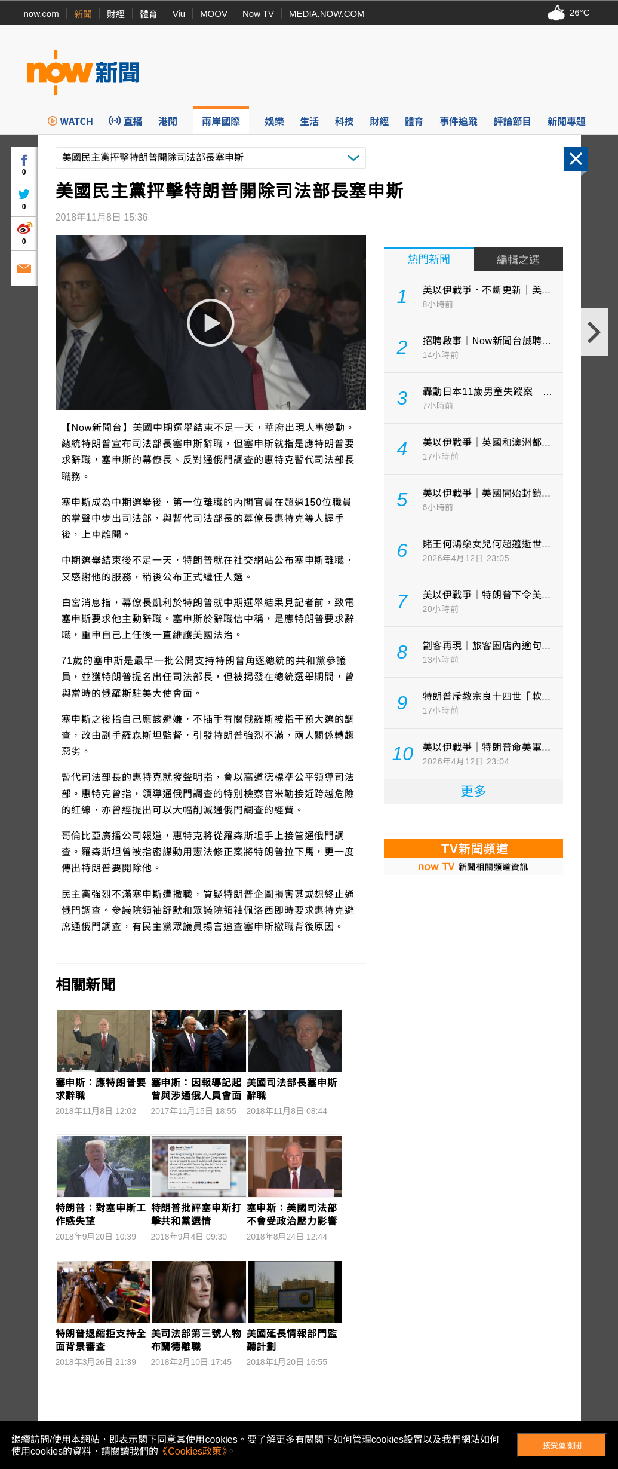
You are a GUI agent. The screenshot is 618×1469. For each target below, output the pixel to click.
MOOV (213, 13)
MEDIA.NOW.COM (327, 13)
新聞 (83, 14)
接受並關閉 (562, 1445)
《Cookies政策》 (192, 1451)
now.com (41, 13)
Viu (179, 13)
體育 (149, 14)
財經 (116, 14)
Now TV (258, 13)
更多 (473, 791)
